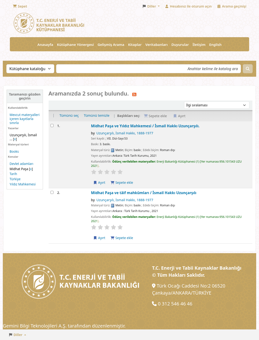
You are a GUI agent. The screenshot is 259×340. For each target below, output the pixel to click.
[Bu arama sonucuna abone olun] (134, 94)
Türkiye (15, 179)
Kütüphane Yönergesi (75, 44)
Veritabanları (156, 44)
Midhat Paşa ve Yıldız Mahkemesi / (145, 125)
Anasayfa (45, 44)
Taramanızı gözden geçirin (24, 96)
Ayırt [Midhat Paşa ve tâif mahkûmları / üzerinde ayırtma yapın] (99, 238)
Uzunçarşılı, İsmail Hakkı (124, 133)
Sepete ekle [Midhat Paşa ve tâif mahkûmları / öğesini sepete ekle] (121, 238)
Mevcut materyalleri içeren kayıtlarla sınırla (25, 118)
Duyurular (180, 44)
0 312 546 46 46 (175, 303)
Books (14, 151)
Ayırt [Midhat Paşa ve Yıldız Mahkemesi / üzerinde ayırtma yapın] (99, 182)
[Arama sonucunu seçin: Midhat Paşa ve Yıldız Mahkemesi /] (52, 125)
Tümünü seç (69, 115)
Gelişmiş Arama (110, 44)
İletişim (199, 44)
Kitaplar (135, 44)
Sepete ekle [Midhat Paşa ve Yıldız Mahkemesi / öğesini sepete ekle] (121, 182)
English (215, 44)
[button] (20, 6)
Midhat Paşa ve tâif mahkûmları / (143, 192)
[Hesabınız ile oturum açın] (188, 6)
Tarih (13, 174)
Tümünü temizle (96, 115)
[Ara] (248, 68)
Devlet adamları (21, 163)
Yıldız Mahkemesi (23, 184)
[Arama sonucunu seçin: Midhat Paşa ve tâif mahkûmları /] (52, 192)
